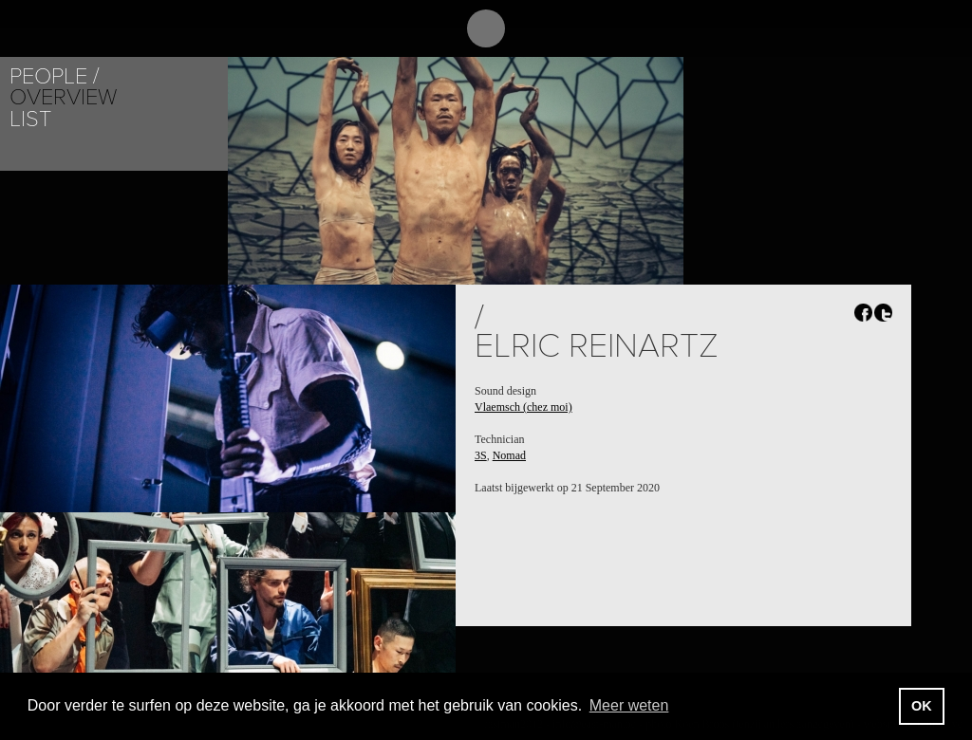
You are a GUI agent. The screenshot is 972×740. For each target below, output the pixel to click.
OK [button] (921, 705)
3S (481, 455)
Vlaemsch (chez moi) (523, 407)
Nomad (509, 455)
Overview (63, 97)
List (30, 119)
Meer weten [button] (629, 705)
